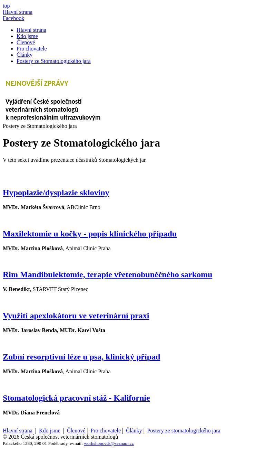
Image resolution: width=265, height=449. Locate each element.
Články (24, 55)
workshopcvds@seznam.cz (109, 443)
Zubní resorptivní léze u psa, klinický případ (81, 356)
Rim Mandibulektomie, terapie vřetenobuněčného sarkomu (107, 274)
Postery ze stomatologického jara (183, 430)
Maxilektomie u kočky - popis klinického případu (90, 233)
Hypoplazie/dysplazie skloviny (56, 192)
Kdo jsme (27, 36)
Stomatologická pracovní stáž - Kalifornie (76, 397)
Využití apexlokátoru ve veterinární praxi (76, 315)
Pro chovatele (32, 49)
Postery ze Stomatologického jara (54, 61)
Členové (26, 42)
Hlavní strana (31, 30)
